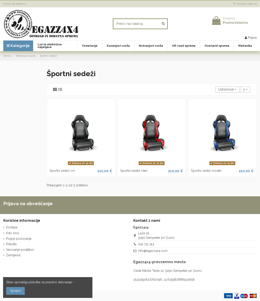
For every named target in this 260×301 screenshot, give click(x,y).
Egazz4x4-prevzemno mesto (159, 262)
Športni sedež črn (62, 170)
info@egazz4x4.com (153, 251)
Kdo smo (12, 233)
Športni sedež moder (206, 170)
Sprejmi (15, 291)
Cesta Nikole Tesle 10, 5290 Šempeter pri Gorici (167, 270)
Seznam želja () (245, 3)
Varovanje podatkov (20, 249)
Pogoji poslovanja (18, 238)
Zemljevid (13, 255)
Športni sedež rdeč (134, 170)
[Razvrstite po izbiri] (227, 90)
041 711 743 (146, 244)
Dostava (11, 227)
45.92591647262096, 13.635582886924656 (164, 279)
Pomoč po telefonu (14, 3)
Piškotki (11, 244)
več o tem (82, 282)
